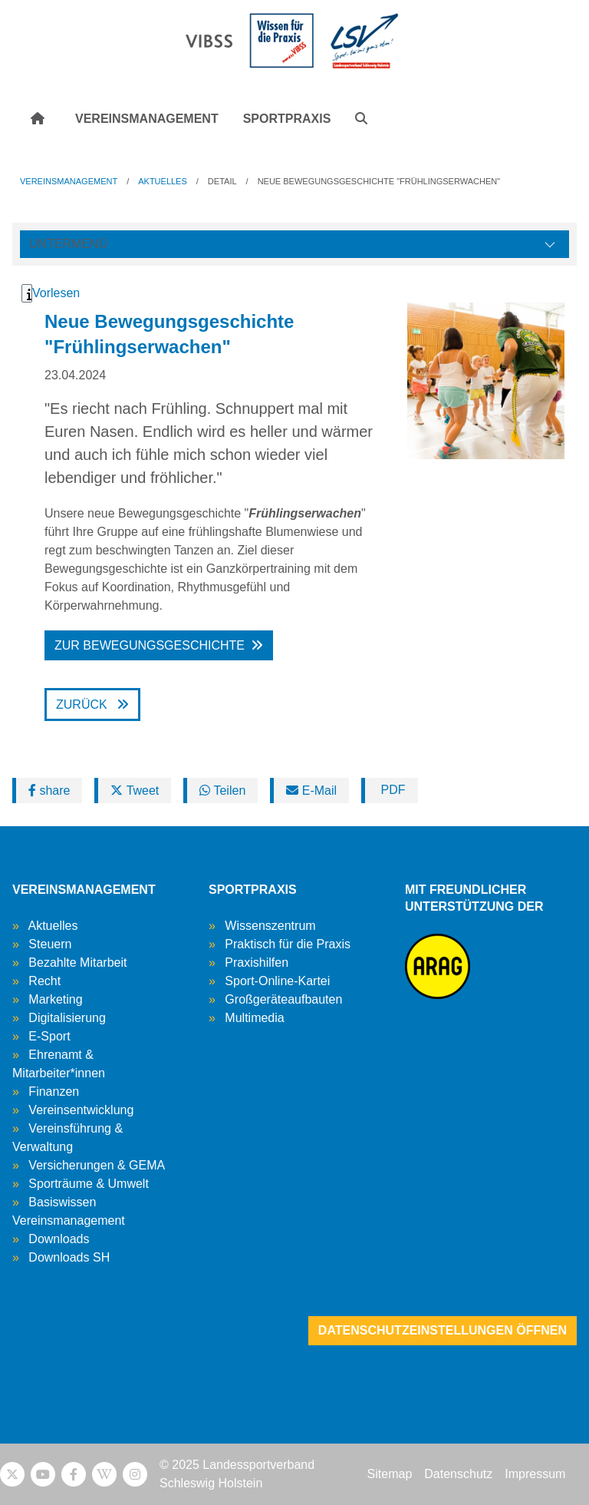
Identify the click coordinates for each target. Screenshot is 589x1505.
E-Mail (311, 790)
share (49, 790)
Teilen (222, 790)
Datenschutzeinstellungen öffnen (442, 1330)
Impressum (535, 1473)
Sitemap (390, 1473)
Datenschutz (458, 1473)
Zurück (83, 704)
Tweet (134, 790)
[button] (361, 119)
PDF (391, 789)
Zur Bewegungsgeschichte (149, 645)
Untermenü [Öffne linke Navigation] (68, 243)
